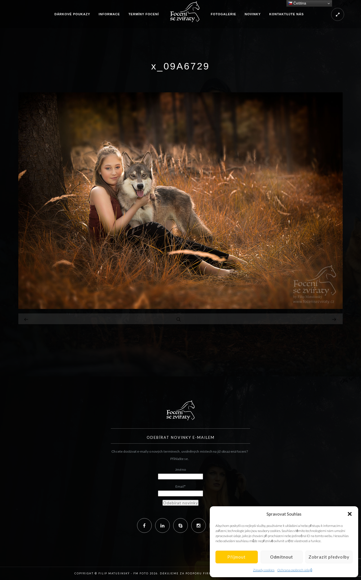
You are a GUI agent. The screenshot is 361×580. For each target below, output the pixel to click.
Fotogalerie (223, 14)
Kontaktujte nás (286, 14)
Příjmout (236, 556)
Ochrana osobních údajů (294, 570)
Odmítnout (281, 556)
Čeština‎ (297, 3)
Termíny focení (143, 14)
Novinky (253, 14)
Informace (109, 14)
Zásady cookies (263, 570)
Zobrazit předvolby (329, 556)
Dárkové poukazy (72, 14)
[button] (350, 514)
